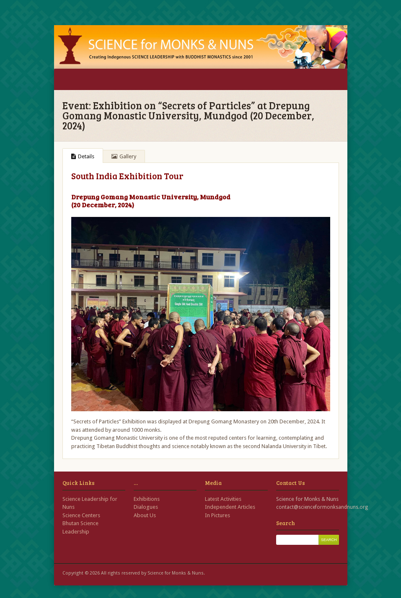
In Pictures (217, 515)
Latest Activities (223, 499)
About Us (145, 515)
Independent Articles (230, 507)
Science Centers (81, 515)
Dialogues (146, 507)
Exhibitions (147, 499)
